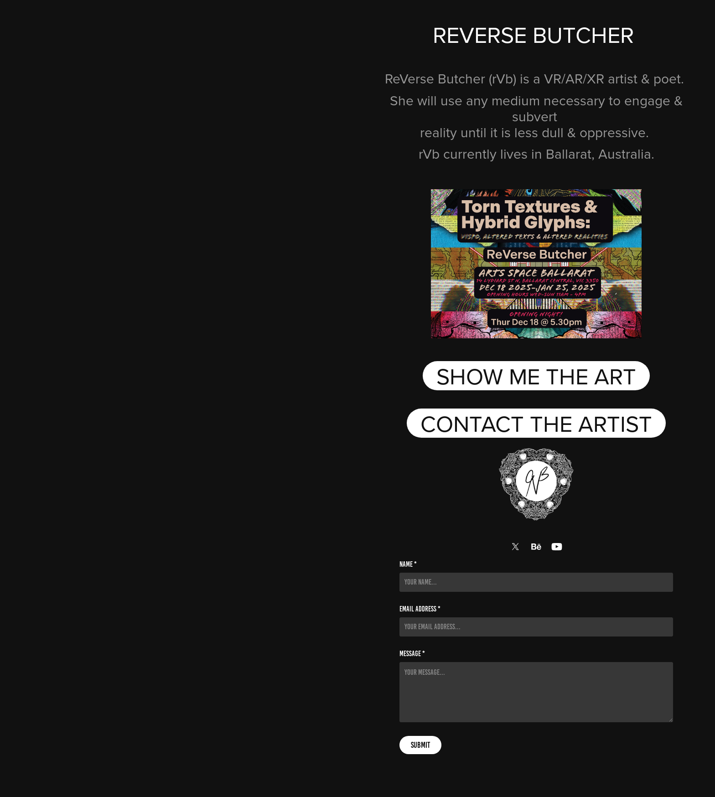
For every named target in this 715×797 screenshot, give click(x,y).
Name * (408, 564)
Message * (412, 653)
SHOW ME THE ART (536, 375)
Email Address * (419, 609)
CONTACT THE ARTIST (536, 423)
